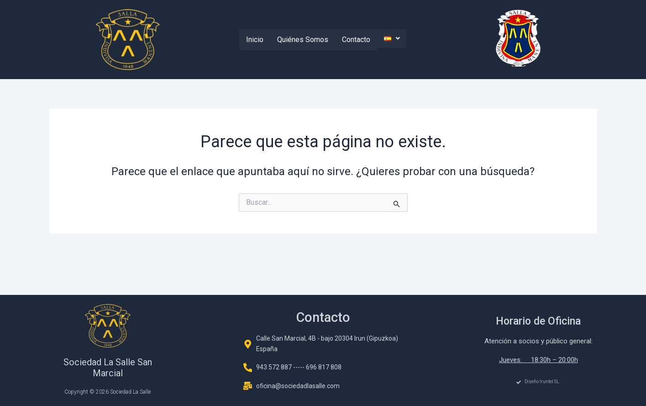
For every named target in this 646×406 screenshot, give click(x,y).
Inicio (254, 39)
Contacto (356, 39)
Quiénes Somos (302, 39)
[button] (392, 38)
